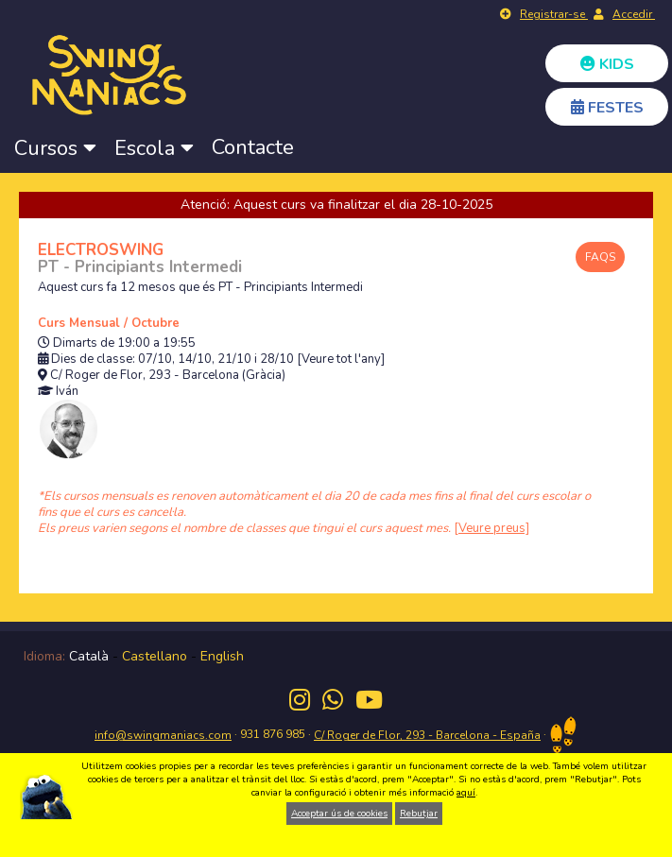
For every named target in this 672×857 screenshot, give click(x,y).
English (222, 656)
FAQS (600, 257)
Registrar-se (554, 14)
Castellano (154, 656)
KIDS (607, 64)
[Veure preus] (491, 528)
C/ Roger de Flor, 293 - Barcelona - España (427, 735)
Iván (67, 392)
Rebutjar (419, 813)
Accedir (633, 14)
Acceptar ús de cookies (339, 813)
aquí (466, 792)
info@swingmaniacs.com (163, 735)
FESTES (607, 107)
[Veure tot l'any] (341, 359)
